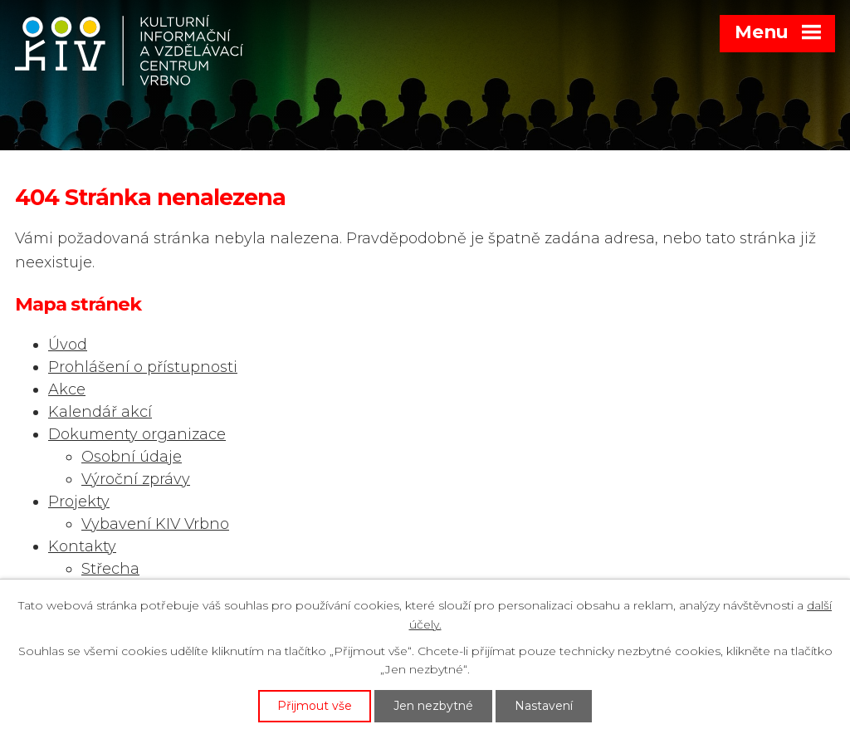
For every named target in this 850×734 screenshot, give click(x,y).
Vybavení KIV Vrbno (155, 524)
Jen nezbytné (433, 705)
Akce (66, 389)
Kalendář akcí (100, 412)
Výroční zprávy (135, 479)
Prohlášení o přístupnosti (142, 367)
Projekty (79, 501)
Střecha (110, 569)
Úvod (67, 344)
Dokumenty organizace (137, 434)
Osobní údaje (131, 457)
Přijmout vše (314, 705)
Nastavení (544, 705)
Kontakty (82, 546)
